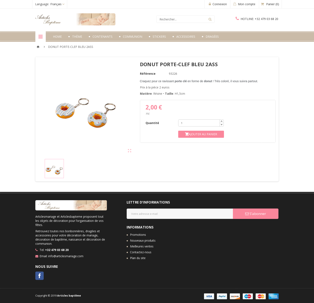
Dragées (212, 36)
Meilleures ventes (141, 246)
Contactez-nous (140, 252)
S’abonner (255, 213)
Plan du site (138, 258)
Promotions (138, 235)
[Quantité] (199, 123)
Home (57, 36)
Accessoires (185, 36)
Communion (132, 36)
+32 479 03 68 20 (257, 19)
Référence (148, 74)
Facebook (39, 276)
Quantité (152, 123)
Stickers (159, 36)
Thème (77, 36)
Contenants (102, 36)
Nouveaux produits (143, 240)
